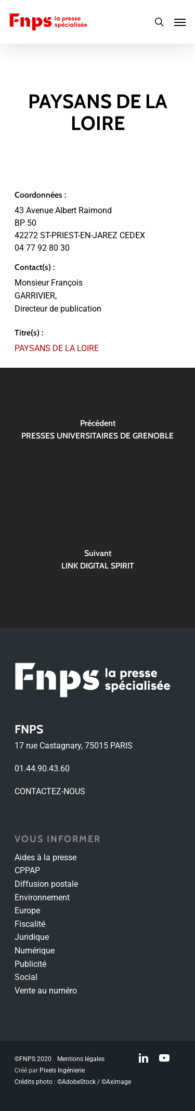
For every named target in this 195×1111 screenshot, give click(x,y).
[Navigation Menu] (180, 22)
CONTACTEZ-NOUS (50, 791)
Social (26, 977)
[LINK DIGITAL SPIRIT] (97, 563)
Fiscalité (30, 924)
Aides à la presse (45, 857)
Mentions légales (81, 1059)
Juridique (32, 937)
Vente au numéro (46, 991)
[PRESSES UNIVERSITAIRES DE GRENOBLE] (97, 433)
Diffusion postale (46, 884)
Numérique (35, 950)
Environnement (42, 897)
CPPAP (27, 870)
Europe (27, 910)
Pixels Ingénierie (62, 1070)
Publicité (30, 964)
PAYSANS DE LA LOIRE (57, 348)
